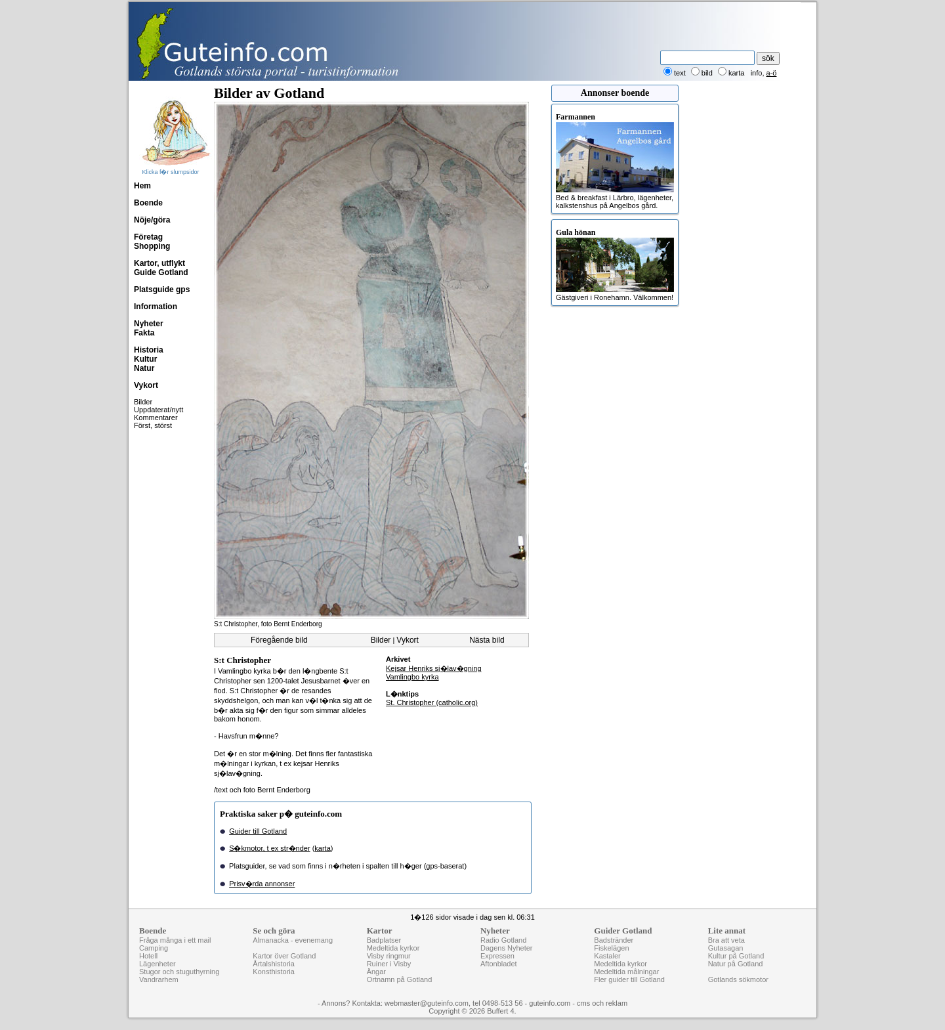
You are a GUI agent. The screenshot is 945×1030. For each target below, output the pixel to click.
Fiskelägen (611, 948)
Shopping (152, 246)
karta (322, 848)
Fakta (144, 332)
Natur (144, 368)
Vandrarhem (158, 979)
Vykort (146, 385)
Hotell (148, 956)
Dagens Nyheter (506, 948)
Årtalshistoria (274, 964)
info (757, 73)
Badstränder (613, 940)
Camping (153, 948)
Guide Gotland (161, 272)
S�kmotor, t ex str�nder (269, 848)
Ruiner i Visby (389, 964)
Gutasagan (726, 948)
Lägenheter (157, 964)
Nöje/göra (152, 220)
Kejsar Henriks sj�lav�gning (434, 668)
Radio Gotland (503, 940)
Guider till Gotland (258, 831)
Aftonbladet (498, 964)
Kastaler (607, 956)
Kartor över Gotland (284, 956)
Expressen (497, 956)
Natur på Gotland (735, 964)
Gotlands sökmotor (738, 979)
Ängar (376, 972)
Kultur (145, 359)
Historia (148, 349)
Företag (148, 237)
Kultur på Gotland (736, 956)
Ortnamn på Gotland (399, 979)
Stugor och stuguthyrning (179, 972)
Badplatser (384, 940)
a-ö (771, 73)
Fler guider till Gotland (629, 979)
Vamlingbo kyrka (412, 677)
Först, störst (153, 425)
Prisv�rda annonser (262, 884)
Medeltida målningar (626, 972)
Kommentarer (156, 417)
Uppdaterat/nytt (158, 410)
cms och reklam (602, 1003)
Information (155, 306)
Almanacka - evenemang (293, 940)
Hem (142, 185)
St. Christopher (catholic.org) (432, 702)
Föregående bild (279, 640)
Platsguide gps (162, 289)
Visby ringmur (389, 956)
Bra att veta (726, 940)
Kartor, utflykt (159, 263)
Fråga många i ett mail (175, 940)
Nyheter (148, 323)
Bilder (143, 402)
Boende (148, 202)
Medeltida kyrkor (393, 948)
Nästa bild (486, 640)
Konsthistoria (274, 972)
